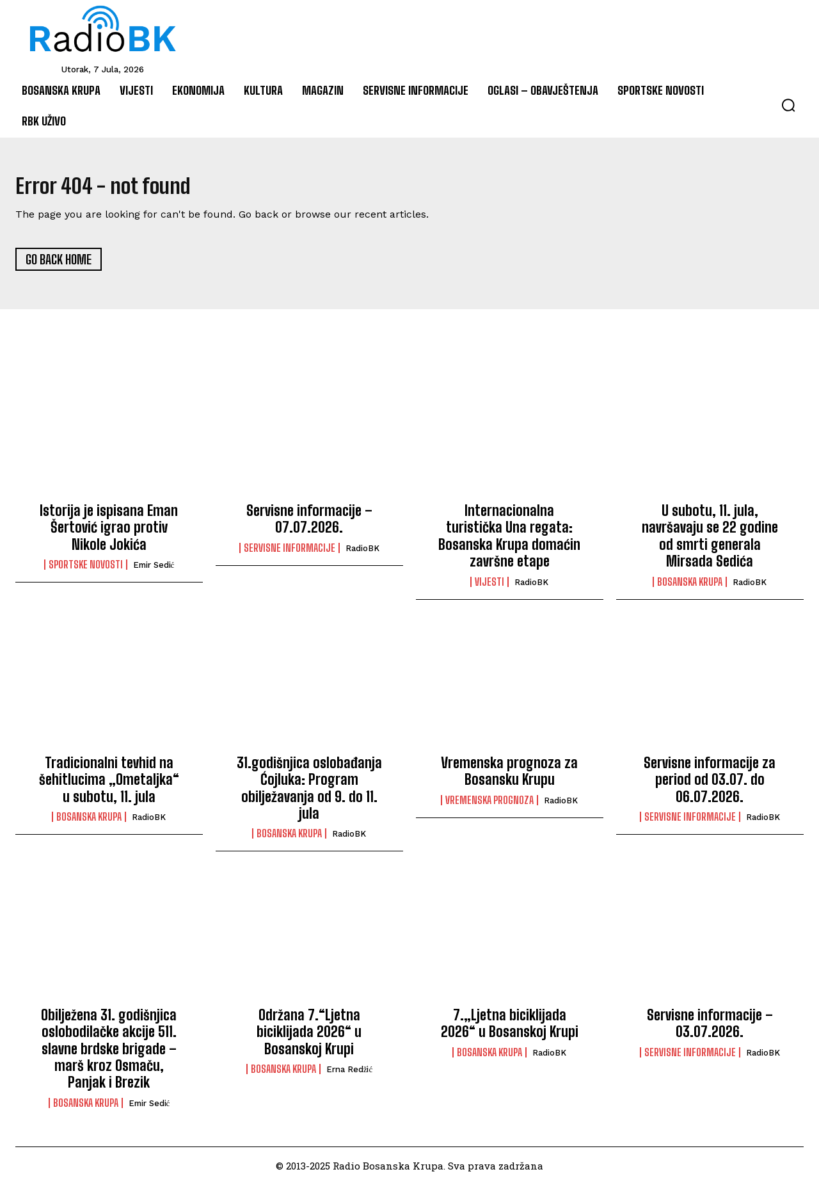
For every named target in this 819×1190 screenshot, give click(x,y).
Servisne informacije (289, 554)
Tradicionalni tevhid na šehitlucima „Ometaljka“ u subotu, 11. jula (109, 785)
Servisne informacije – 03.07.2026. (710, 1029)
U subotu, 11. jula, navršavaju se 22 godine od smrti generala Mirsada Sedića (710, 542)
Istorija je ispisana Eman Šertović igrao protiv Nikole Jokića (109, 533)
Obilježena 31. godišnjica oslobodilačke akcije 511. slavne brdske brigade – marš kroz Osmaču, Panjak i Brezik (109, 1054)
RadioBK (362, 554)
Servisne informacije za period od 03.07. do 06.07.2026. (709, 785)
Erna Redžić (349, 1076)
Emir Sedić (154, 571)
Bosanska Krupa (689, 588)
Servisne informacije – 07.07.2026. (309, 525)
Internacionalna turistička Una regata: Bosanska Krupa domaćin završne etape (509, 542)
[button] (788, 105)
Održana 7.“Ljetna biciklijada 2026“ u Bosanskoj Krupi (309, 1037)
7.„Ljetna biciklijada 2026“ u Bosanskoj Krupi (509, 1029)
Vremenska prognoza (489, 806)
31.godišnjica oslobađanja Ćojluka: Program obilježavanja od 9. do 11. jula (309, 794)
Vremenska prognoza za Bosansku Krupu (509, 777)
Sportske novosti (86, 571)
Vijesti (489, 588)
